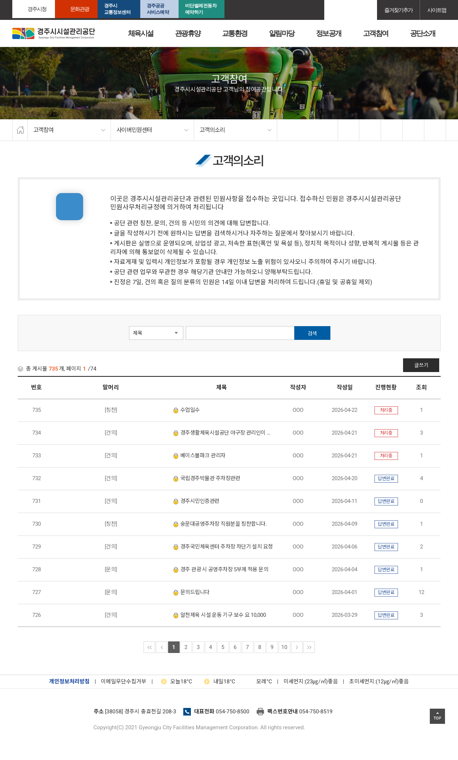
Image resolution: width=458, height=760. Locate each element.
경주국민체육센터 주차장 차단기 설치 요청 (223, 546)
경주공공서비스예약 (158, 9)
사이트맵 (436, 10)
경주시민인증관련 (196, 501)
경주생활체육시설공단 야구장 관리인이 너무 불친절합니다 (223, 433)
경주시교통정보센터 (117, 9)
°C (258, 681)
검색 (312, 333)
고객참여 (375, 33)
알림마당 (281, 33)
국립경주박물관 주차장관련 (207, 478)
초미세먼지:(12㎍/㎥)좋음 (379, 681)
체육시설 (140, 33)
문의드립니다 (192, 592)
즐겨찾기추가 (398, 10)
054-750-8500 (232, 711)
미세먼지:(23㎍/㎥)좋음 (310, 681)
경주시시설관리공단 (53, 33)
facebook (349, 130)
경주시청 (36, 9)
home (20, 130)
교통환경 (234, 33)
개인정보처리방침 (69, 681)
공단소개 (422, 33)
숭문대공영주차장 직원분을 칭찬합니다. (220, 524)
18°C (175, 681)
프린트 (435, 130)
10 (284, 647)
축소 (413, 130)
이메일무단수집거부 (123, 681)
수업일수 (187, 410)
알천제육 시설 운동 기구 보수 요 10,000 (220, 615)
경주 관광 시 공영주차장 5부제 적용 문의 (221, 569)
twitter (370, 130)
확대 (392, 130)
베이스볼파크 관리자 (200, 455)
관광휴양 (187, 33)
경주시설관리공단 (50, 714)
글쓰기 (422, 365)
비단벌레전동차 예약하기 (201, 9)
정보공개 (328, 33)
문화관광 (79, 9)
